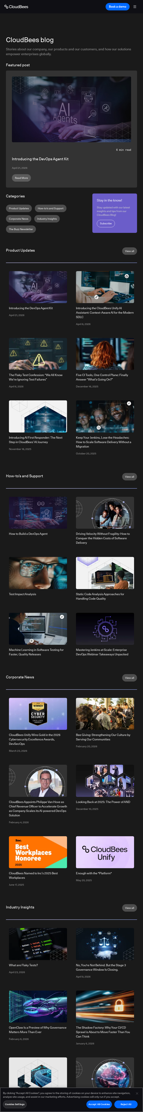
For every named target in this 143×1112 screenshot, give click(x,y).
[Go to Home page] (16, 7)
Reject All (126, 1105)
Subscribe (106, 223)
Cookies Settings (15, 1105)
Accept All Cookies (99, 1105)
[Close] (137, 1095)
